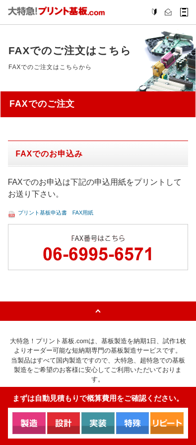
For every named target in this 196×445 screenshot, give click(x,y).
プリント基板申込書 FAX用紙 (73, 218)
